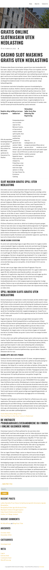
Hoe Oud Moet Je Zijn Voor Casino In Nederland (17, 416)
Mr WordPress (6, 523)
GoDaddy (41, 566)
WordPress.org (6, 560)
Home (30, 4)
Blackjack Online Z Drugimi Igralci (12, 510)
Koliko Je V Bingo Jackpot (9, 514)
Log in (3, 553)
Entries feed (5, 555)
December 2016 (6, 535)
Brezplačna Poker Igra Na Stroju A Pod (13, 507)
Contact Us (45, 4)
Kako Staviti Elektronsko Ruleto (11, 512)
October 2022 (5, 532)
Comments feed (6, 558)
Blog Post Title (18, 523)
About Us (37, 4)
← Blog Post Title (6, 484)
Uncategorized (6, 544)
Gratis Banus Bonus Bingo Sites (11, 414)
